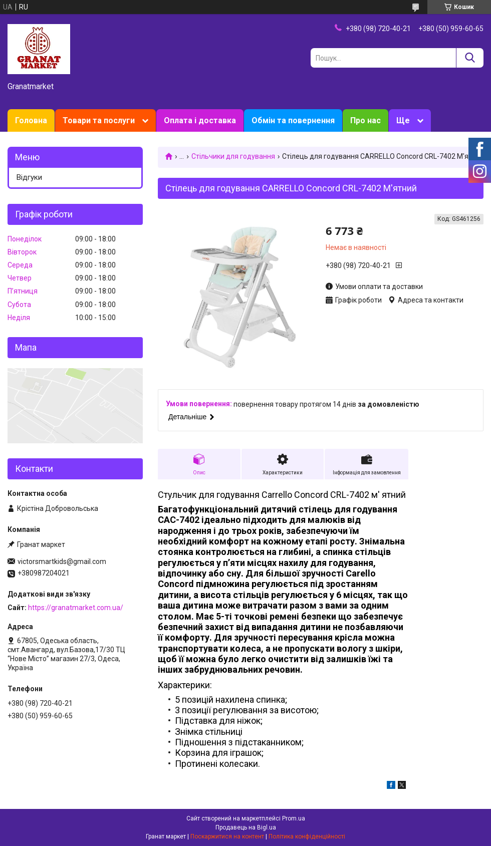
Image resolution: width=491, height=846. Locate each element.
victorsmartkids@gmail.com (62, 561)
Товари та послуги (99, 120)
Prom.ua (293, 818)
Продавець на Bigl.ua (245, 827)
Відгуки (29, 177)
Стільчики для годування (233, 156)
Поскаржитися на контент (227, 836)
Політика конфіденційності (307, 836)
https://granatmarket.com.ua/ (75, 608)
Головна (31, 120)
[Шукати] (469, 58)
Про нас (365, 120)
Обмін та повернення (293, 120)
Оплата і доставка (200, 120)
